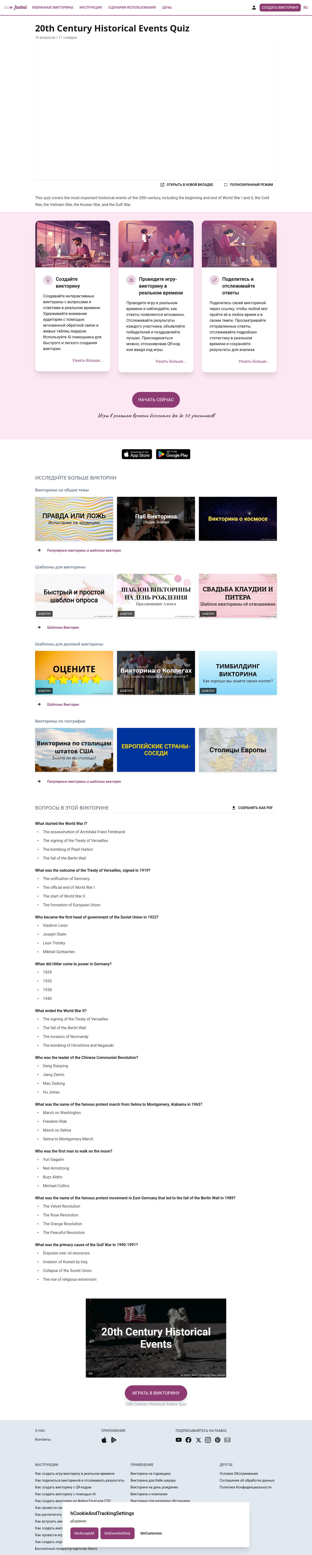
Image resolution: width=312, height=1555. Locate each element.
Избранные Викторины (52, 8)
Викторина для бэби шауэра (153, 1480)
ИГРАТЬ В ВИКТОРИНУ (156, 1393)
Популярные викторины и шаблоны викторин (84, 550)
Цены (167, 8)
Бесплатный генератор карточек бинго (66, 1549)
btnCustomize (151, 1533)
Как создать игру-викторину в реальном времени (75, 1474)
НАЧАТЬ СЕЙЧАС (156, 399)
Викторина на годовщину (151, 1474)
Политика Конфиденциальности (245, 1487)
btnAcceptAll (84, 1533)
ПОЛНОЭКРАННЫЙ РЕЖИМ (248, 184)
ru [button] (305, 8)
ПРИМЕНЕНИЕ (142, 1465)
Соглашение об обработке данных (247, 1480)
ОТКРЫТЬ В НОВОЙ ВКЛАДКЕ (186, 184)
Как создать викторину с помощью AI (65, 1494)
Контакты (43, 1439)
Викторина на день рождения (154, 1487)
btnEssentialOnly (117, 1533)
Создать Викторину (280, 8)
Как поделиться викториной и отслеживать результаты (79, 1480)
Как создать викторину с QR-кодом (63, 1487)
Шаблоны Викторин (63, 627)
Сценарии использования (131, 8)
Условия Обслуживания (239, 1474)
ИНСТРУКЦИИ (46, 1465)
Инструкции (90, 8)
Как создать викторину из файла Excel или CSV (73, 1501)
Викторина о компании (149, 1494)
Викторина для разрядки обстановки (160, 1501)
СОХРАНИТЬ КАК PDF (252, 807)
